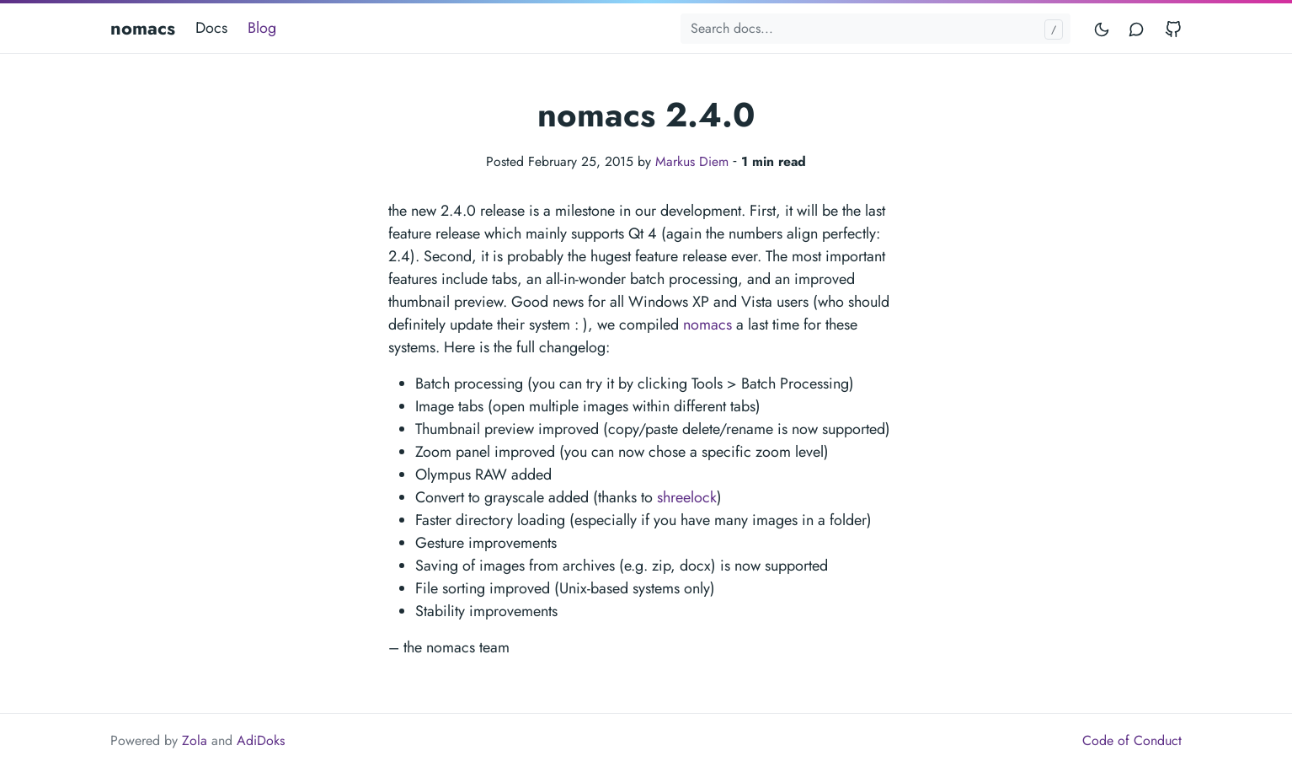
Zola (194, 740)
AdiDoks (261, 740)
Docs (211, 28)
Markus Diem (692, 161)
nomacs (142, 27)
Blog (262, 28)
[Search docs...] (875, 28)
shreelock (687, 497)
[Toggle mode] (1102, 28)
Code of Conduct (1132, 740)
